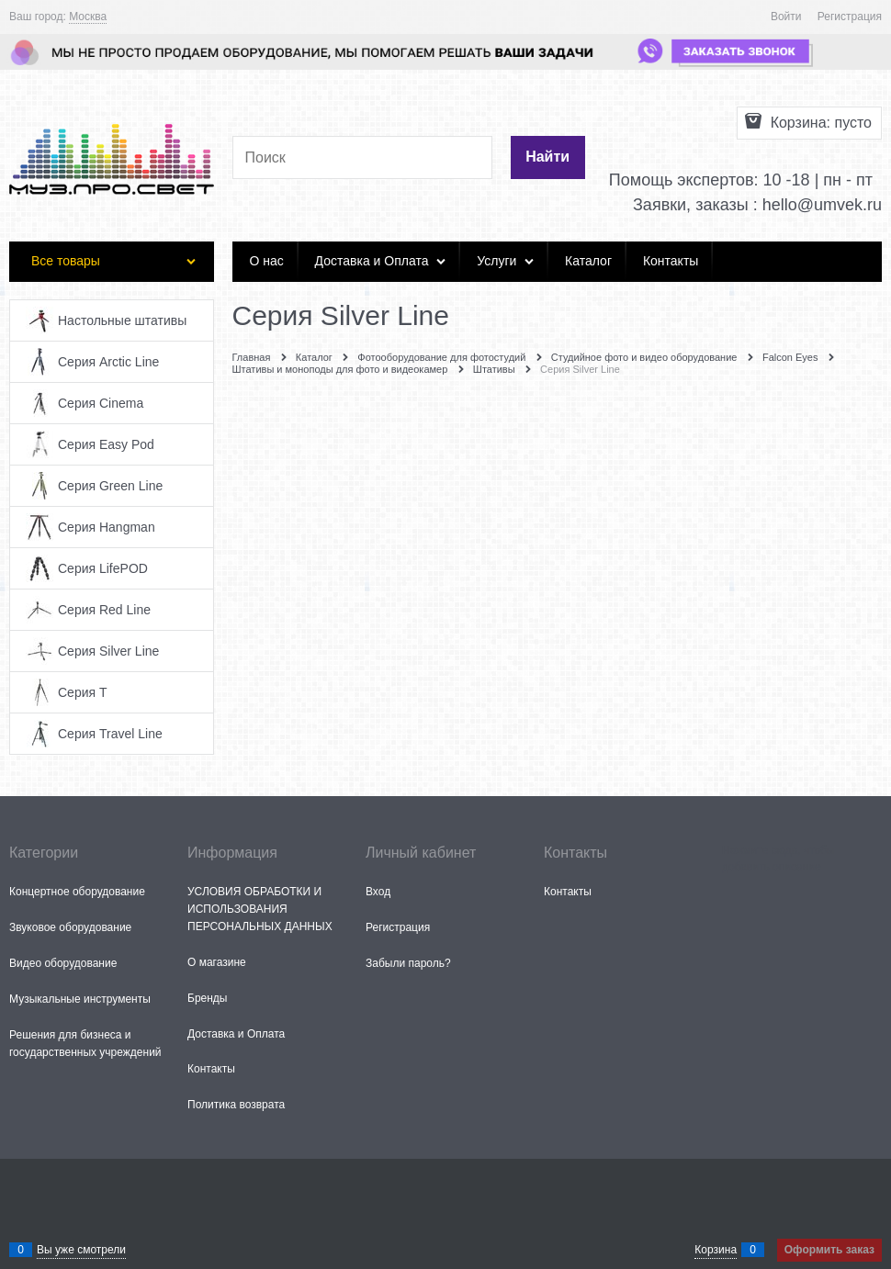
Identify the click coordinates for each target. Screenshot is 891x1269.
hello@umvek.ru (822, 205)
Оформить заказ (829, 1249)
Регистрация (850, 16)
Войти (786, 16)
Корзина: (819, 122)
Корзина (715, 1249)
